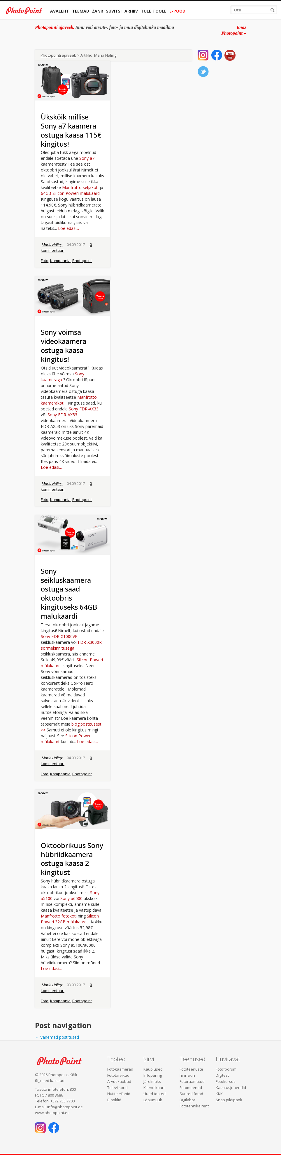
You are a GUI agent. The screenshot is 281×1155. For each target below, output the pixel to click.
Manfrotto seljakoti (80, 187)
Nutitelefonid (118, 1093)
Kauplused (153, 1069)
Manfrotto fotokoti (59, 916)
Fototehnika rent (194, 1106)
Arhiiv (131, 11)
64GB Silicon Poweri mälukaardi (71, 193)
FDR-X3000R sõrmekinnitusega (71, 645)
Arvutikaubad (119, 1081)
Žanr (97, 11)
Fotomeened (191, 1087)
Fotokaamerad (120, 1069)
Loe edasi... (68, 228)
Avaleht (59, 11)
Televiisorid (117, 1087)
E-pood (177, 11)
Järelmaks (152, 1081)
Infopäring (152, 1075)
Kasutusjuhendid (231, 1087)
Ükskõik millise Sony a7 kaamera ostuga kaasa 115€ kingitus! (71, 130)
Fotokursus (226, 1081)
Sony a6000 (71, 898)
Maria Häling (52, 244)
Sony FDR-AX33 (84, 409)
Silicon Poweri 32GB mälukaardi (70, 919)
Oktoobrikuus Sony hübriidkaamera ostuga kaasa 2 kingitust (72, 858)
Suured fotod (191, 1093)
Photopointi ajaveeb (58, 55)
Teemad (80, 11)
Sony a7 (86, 158)
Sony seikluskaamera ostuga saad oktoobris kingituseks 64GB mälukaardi (69, 593)
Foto (44, 260)
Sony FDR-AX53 (62, 414)
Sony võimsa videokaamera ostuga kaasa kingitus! (63, 345)
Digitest (222, 1075)
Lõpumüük (152, 1099)
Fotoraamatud (192, 1081)
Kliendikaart (154, 1087)
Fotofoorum (226, 1069)
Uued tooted (154, 1093)
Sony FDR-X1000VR (59, 636)
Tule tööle (153, 11)
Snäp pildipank (229, 1099)
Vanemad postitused (57, 1037)
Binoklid (114, 1099)
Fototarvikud (118, 1075)
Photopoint (82, 260)
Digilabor (187, 1099)
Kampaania (60, 260)
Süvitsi (114, 11)
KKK (219, 1093)
